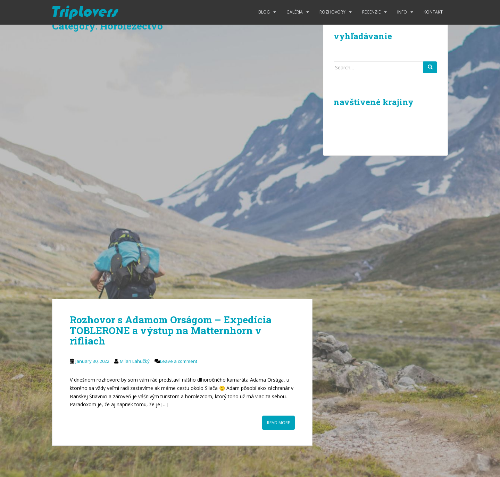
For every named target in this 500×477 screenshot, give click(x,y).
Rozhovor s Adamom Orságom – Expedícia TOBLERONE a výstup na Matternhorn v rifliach (171, 330)
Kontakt (433, 12)
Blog (264, 12)
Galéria (294, 12)
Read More (278, 423)
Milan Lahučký (135, 361)
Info (402, 12)
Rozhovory (332, 12)
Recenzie (371, 12)
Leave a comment (178, 361)
